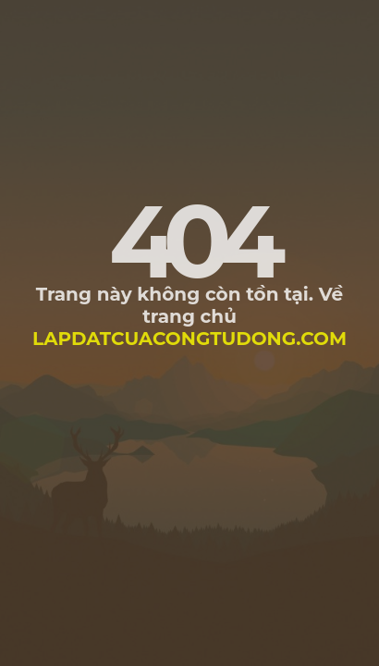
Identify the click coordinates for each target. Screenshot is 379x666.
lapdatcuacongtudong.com (189, 338)
